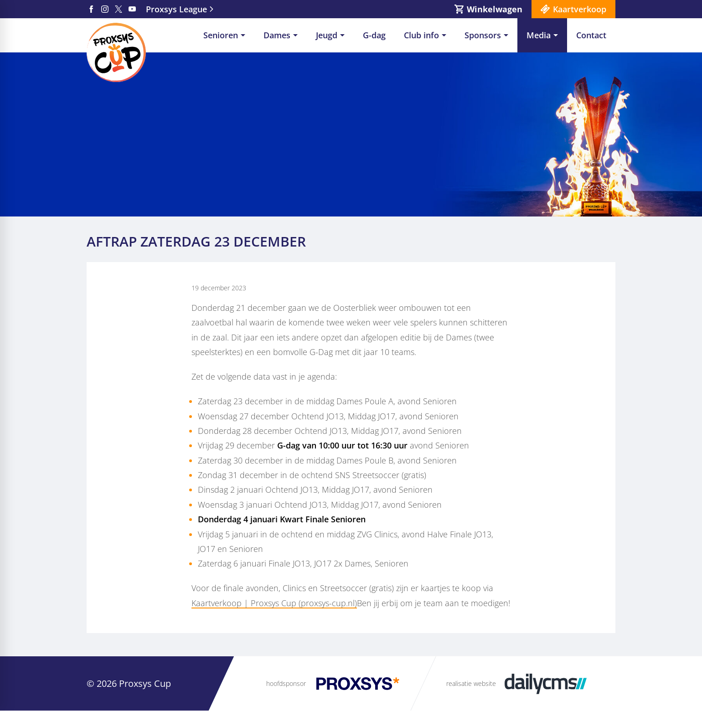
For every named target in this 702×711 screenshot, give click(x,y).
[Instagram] (104, 9)
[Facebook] (91, 9)
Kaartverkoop (579, 9)
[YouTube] (132, 9)
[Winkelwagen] (488, 9)
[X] (118, 9)
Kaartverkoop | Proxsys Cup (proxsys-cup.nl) (274, 603)
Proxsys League (176, 9)
